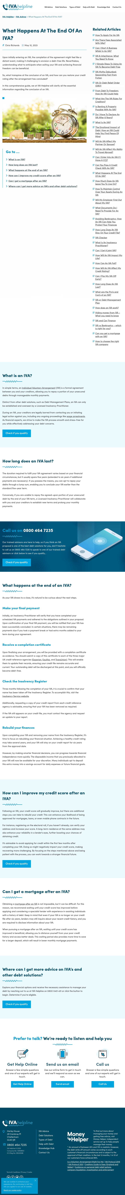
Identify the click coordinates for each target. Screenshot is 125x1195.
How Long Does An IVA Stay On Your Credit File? (107, 231)
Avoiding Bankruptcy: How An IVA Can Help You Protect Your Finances (108, 221)
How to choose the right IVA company (107, 343)
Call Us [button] (103, 1084)
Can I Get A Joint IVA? (105, 250)
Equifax (46, 659)
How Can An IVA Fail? (105, 263)
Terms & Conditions (13, 1172)
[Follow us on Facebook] (13, 1177)
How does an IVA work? (107, 307)
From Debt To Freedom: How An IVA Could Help (107, 92)
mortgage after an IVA (26, 903)
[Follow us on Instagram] (21, 1177)
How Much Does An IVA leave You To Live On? (107, 182)
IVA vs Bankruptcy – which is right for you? (108, 327)
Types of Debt (74, 7)
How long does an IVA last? (23, 164)
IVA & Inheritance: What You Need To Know (107, 57)
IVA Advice (49, 7)
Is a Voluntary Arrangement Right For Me (85, 1161)
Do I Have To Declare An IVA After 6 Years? (107, 116)
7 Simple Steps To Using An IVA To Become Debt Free (108, 65)
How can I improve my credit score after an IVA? (35, 175)
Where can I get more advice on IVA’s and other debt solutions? (43, 186)
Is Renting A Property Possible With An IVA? (105, 108)
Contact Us (117, 7)
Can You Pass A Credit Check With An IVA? (106, 166)
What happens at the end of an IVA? (28, 170)
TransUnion (60, 659)
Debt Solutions (61, 7)
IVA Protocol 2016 (112, 1161)
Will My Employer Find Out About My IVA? (108, 201)
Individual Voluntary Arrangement (38, 387)
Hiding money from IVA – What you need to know (107, 314)
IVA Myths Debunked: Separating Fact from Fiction (106, 74)
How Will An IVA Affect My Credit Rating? (108, 269)
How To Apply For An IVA (107, 35)
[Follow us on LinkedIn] (8, 1177)
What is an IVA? (17, 159)
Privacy (23, 1172)
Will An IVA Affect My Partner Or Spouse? (105, 143)
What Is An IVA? (103, 122)
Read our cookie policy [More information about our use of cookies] (12, 1190)
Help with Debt (89, 7)
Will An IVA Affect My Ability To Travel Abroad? (108, 151)
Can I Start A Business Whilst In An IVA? (106, 49)
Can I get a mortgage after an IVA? (28, 180)
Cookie (29, 1172)
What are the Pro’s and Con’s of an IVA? (106, 293)
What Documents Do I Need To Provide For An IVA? (106, 210)
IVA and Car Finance (105, 320)
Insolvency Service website (15, 696)
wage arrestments (76, 416)
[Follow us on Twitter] (17, 1177)
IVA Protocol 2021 (75, 1164)
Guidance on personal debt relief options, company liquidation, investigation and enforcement (90, 1168)
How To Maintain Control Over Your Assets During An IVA (108, 191)
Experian (37, 659)
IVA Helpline (8, 17)
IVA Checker (101, 237)
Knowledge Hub (103, 7)
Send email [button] (62, 1084)
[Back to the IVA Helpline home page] (17, 7)
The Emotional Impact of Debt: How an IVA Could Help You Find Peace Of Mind (107, 132)
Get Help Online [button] (22, 1084)
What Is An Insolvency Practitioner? (106, 244)
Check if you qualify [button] (17, 433)
